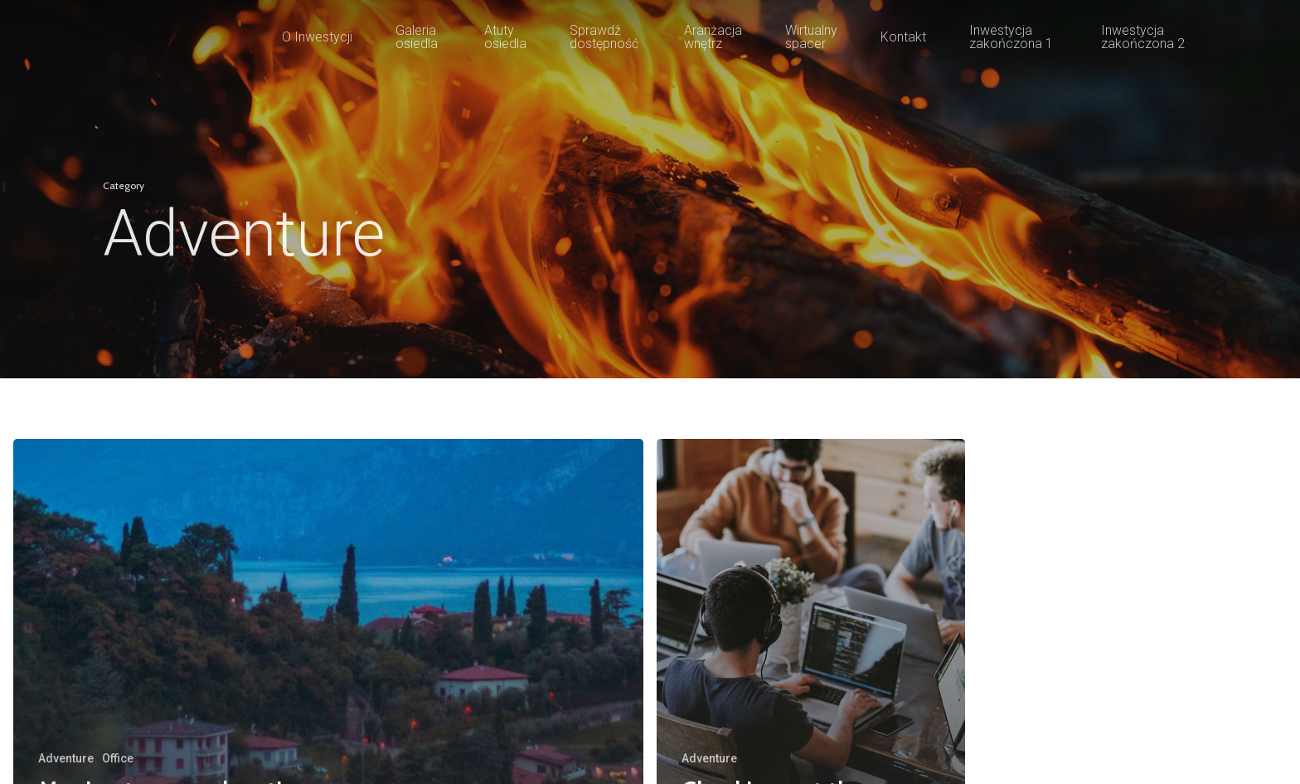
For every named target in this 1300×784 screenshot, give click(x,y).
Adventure (66, 758)
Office (117, 758)
